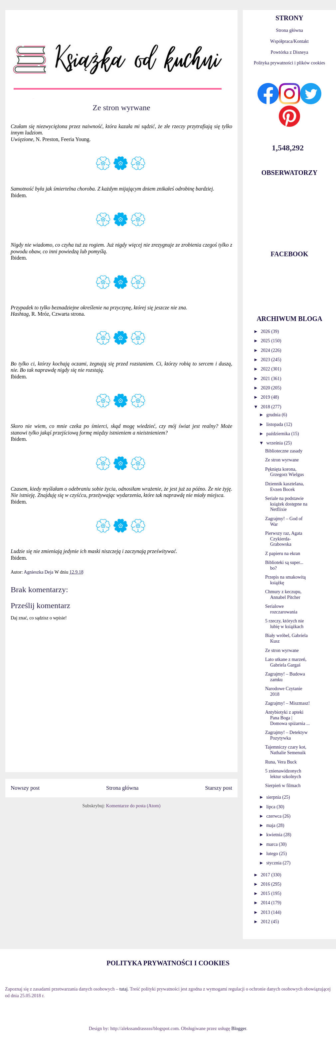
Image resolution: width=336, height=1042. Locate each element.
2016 (266, 884)
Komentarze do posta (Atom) (133, 805)
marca (272, 844)
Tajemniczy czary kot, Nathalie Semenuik (285, 750)
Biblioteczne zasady (283, 450)
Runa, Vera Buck (281, 762)
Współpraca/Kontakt (289, 41)
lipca (271, 806)
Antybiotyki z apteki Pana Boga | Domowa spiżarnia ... (287, 718)
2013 (266, 912)
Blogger (238, 1028)
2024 (266, 350)
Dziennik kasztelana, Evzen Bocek (284, 486)
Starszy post (218, 788)
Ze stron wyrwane (282, 459)
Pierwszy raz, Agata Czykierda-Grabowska (283, 539)
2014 (266, 902)
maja (271, 825)
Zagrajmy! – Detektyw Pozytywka (286, 735)
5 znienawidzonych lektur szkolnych (283, 773)
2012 (266, 921)
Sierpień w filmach (283, 785)
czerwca (274, 816)
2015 (266, 893)
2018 (266, 406)
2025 (266, 340)
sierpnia (274, 797)
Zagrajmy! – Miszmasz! (287, 703)
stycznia (274, 862)
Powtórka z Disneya (289, 52)
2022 (266, 368)
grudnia (273, 414)
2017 (266, 874)
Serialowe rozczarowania (281, 609)
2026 (266, 331)
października (278, 433)
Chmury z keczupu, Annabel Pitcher (283, 594)
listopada (275, 424)
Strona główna (122, 788)
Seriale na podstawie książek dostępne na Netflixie (286, 504)
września (275, 443)
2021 (266, 378)
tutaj (123, 989)
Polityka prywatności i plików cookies (289, 62)
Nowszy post (25, 788)
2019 (266, 397)
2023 (266, 359)
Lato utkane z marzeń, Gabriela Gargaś (285, 662)
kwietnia (274, 834)
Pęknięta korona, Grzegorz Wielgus (284, 472)
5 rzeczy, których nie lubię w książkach (284, 623)
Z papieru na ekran (282, 553)
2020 (266, 387)
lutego (272, 853)
